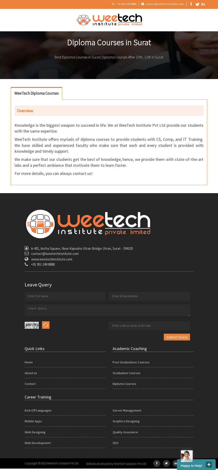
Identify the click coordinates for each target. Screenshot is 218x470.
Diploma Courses (124, 385)
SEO (116, 444)
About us (31, 374)
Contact (30, 385)
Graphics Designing (126, 422)
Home (29, 364)
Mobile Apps (33, 422)
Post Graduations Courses (131, 364)
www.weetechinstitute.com (51, 259)
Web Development (38, 444)
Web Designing (35, 433)
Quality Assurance (125, 433)
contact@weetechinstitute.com (162, 4)
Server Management (127, 412)
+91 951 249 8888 (124, 4)
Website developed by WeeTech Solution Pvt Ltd (116, 465)
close (209, 465)
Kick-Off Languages (38, 412)
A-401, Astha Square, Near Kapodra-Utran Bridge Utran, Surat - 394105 (82, 248)
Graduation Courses (127, 374)
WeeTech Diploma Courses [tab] (36, 93)
